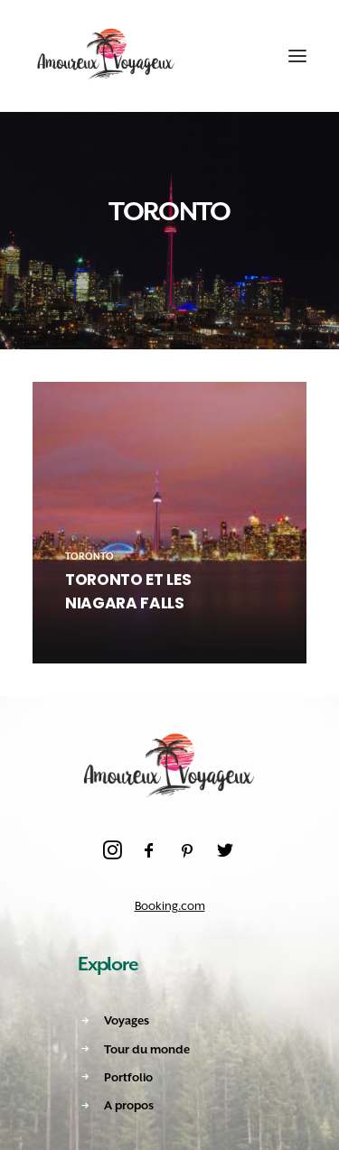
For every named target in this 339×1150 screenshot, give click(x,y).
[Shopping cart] (242, 56)
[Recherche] (209, 56)
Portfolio (128, 1077)
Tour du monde (147, 1049)
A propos (129, 1105)
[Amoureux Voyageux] (106, 56)
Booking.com (170, 906)
